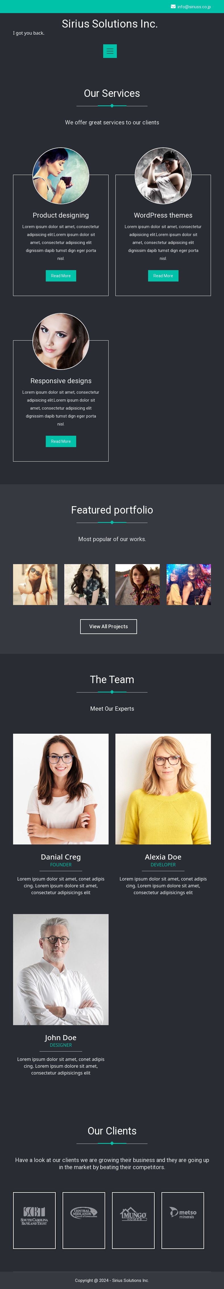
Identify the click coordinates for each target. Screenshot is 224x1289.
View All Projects (108, 626)
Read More (61, 276)
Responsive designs (61, 381)
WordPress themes (163, 215)
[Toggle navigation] (110, 51)
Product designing (61, 215)
